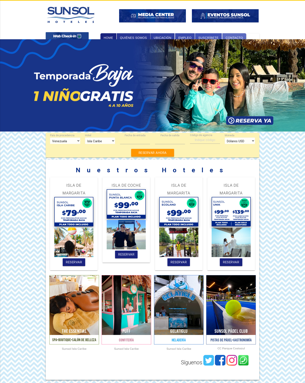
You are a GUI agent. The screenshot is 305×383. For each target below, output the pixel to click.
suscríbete (208, 37)
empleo (184, 37)
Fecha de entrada (135, 135)
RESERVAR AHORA (152, 153)
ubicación (162, 37)
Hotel (88, 135)
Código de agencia (201, 135)
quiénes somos (133, 37)
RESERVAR (74, 262)
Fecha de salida (170, 135)
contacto (234, 37)
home (108, 37)
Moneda (229, 135)
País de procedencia (62, 135)
